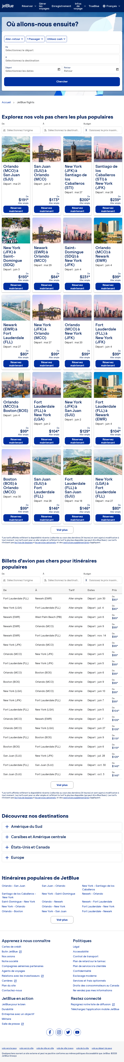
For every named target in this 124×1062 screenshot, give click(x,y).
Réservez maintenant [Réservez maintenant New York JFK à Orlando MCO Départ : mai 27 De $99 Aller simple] (47, 364)
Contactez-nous (12, 990)
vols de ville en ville (45, 1048)
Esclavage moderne (85, 975)
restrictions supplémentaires (76, 542)
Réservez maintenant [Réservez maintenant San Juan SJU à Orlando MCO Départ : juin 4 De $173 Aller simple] (47, 209)
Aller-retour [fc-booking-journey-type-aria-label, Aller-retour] (12, 39)
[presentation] (112, 6)
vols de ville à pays (65, 1048)
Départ (8, 67)
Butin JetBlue (12, 951)
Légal (76, 946)
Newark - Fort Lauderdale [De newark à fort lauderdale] (97, 901)
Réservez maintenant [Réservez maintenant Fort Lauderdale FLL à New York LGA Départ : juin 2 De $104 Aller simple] (47, 441)
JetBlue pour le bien (13, 1004)
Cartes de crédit (11, 946)
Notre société (10, 961)
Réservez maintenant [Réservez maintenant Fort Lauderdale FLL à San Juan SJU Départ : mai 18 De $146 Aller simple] (77, 518)
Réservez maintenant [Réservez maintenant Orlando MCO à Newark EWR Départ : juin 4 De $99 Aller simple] (108, 287)
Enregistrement (61, 6)
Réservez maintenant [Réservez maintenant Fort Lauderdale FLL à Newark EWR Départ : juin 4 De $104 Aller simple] (108, 441)
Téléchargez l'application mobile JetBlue (95, 1009)
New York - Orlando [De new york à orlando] (13, 906)
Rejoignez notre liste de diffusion (93, 1004)
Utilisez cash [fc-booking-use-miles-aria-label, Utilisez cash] (55, 39)
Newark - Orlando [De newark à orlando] (92, 893)
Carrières (9, 980)
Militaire (6, 1018)
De (6, 47)
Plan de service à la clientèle (89, 966)
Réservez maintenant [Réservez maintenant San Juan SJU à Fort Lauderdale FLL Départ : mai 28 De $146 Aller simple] (47, 518)
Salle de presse (13, 1024)
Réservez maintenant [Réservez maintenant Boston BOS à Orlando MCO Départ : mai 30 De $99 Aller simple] (16, 518)
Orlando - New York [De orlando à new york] (53, 906)
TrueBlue (94, 6)
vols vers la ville (26, 1048)
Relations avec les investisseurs (23, 976)
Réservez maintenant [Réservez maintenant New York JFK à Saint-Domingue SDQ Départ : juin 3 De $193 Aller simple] (16, 287)
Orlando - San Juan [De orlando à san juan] (13, 885)
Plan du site (9, 985)
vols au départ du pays (102, 1048)
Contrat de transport (85, 956)
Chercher (62, 81)
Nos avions (8, 956)
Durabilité (7, 1009)
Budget (87, 123)
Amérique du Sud (23, 826)
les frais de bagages (23, 542)
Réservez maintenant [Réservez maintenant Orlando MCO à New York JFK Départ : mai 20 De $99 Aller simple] (77, 364)
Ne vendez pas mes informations (92, 990)
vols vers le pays (9, 1048)
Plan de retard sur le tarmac (89, 961)
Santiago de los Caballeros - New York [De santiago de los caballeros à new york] (19, 895)
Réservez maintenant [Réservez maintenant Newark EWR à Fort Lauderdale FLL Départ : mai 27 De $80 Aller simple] (16, 364)
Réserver (30, 6)
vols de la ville (82, 1048)
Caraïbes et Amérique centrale (35, 837)
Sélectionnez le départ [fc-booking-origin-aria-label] (19, 50)
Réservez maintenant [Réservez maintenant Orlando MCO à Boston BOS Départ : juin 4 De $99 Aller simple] (16, 441)
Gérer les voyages (44, 6)
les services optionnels (45, 542)
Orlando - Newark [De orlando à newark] (52, 901)
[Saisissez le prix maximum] (104, 130)
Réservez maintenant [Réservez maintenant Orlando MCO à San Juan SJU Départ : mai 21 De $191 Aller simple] (16, 209)
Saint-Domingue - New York (18, 901)
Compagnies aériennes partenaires (22, 966)
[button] (35, 39)
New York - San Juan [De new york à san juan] (54, 911)
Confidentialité (82, 970)
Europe (14, 857)
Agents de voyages (13, 970)
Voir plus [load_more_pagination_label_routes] (62, 919)
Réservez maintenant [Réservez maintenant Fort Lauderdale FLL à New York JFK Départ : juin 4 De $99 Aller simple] (108, 364)
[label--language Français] (112, 6)
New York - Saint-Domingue (58, 893)
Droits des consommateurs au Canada (96, 985)
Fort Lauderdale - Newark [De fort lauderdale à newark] (97, 911)
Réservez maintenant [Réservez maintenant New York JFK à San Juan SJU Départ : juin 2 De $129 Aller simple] (77, 441)
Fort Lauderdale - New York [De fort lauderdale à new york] (98, 906)
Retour (67, 67)
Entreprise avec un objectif (18, 1014)
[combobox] (23, 130)
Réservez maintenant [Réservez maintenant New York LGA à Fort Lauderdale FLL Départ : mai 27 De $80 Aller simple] (108, 518)
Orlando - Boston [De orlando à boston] (12, 911)
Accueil (6, 102)
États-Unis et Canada (27, 847)
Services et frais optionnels (89, 980)
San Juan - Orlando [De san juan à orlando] (53, 885)
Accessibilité (80, 951)
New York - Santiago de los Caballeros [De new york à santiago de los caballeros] (98, 887)
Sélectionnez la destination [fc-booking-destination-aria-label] (22, 60)
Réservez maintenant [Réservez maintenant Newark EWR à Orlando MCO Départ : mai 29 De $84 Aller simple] (47, 287)
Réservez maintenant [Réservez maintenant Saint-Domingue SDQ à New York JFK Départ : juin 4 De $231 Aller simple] (77, 287)
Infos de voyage (80, 6)
